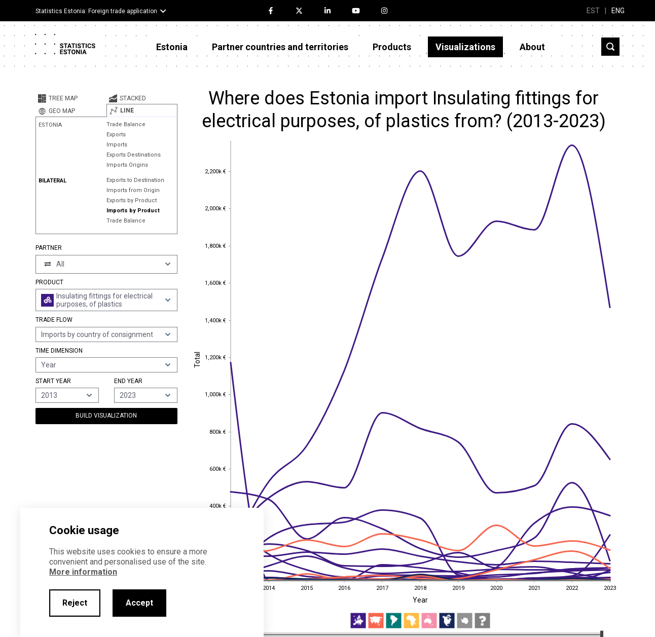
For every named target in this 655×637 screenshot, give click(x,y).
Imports (116, 144)
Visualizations (465, 47)
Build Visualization (106, 415)
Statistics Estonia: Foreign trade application (96, 11)
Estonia (172, 47)
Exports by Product (131, 200)
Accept (139, 603)
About (532, 47)
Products (392, 47)
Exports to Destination (135, 180)
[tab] (70, 98)
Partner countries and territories (280, 47)
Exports (116, 134)
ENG (618, 11)
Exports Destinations (133, 155)
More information (83, 572)
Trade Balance (125, 124)
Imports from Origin (133, 190)
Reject (74, 603)
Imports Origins (127, 165)
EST (593, 11)
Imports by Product (133, 210)
